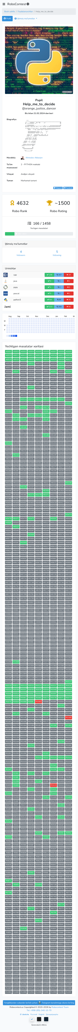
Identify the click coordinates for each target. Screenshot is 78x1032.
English (42, 1014)
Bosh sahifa (9, 11)
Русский (34, 1014)
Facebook (68, 188)
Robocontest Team (60, 1007)
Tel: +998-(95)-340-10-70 (39, 1010)
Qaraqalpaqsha (52, 1014)
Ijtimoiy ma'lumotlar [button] (24, 18)
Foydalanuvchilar (25, 11)
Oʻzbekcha (24, 1014)
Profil (7, 18)
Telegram (58, 188)
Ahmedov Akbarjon (34, 157)
